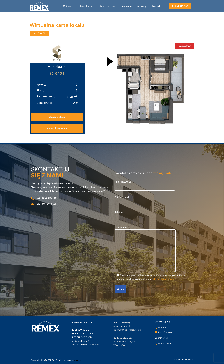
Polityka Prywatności (183, 359)
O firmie (69, 6)
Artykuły (141, 6)
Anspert (78, 360)
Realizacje (126, 6)
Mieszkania (86, 6)
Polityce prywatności (163, 278)
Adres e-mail (145, 199)
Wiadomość (145, 249)
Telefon (145, 215)
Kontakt (156, 6)
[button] (57, 128)
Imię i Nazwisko (145, 184)
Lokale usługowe (106, 6)
